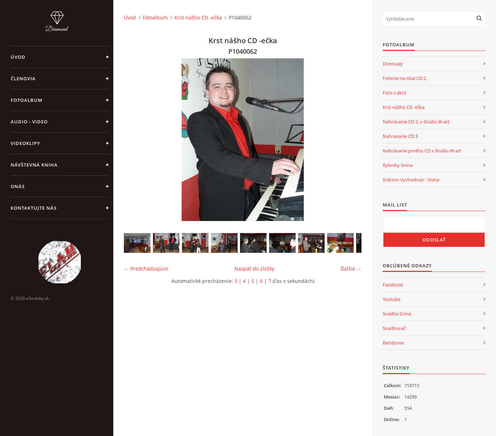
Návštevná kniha (34, 165)
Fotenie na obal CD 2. (405, 78)
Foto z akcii (394, 92)
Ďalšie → (351, 268)
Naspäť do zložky (254, 268)
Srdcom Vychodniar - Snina (411, 179)
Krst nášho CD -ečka (198, 17)
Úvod (18, 57)
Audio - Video (29, 121)
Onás (18, 186)
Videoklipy (25, 143)
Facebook (393, 284)
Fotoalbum (26, 100)
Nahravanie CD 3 (400, 136)
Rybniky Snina (397, 165)
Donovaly (393, 63)
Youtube (391, 299)
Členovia (23, 78)
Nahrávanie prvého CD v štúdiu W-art (422, 150)
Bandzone (393, 342)
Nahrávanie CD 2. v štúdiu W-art (416, 121)
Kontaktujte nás (34, 208)
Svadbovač (394, 328)
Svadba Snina (397, 313)
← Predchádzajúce (146, 268)
